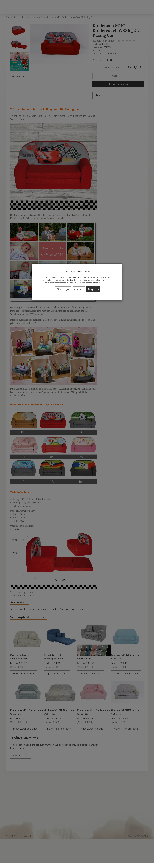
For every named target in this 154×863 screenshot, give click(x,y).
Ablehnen (78, 289)
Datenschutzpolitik (92, 283)
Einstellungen (63, 289)
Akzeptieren (93, 289)
